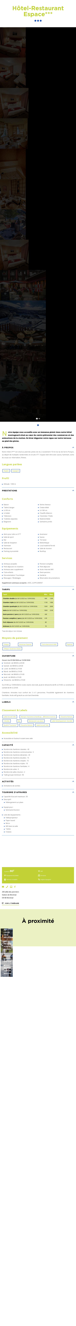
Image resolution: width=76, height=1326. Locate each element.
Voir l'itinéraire (11, 1160)
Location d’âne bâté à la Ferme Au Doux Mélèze (16, 1245)
